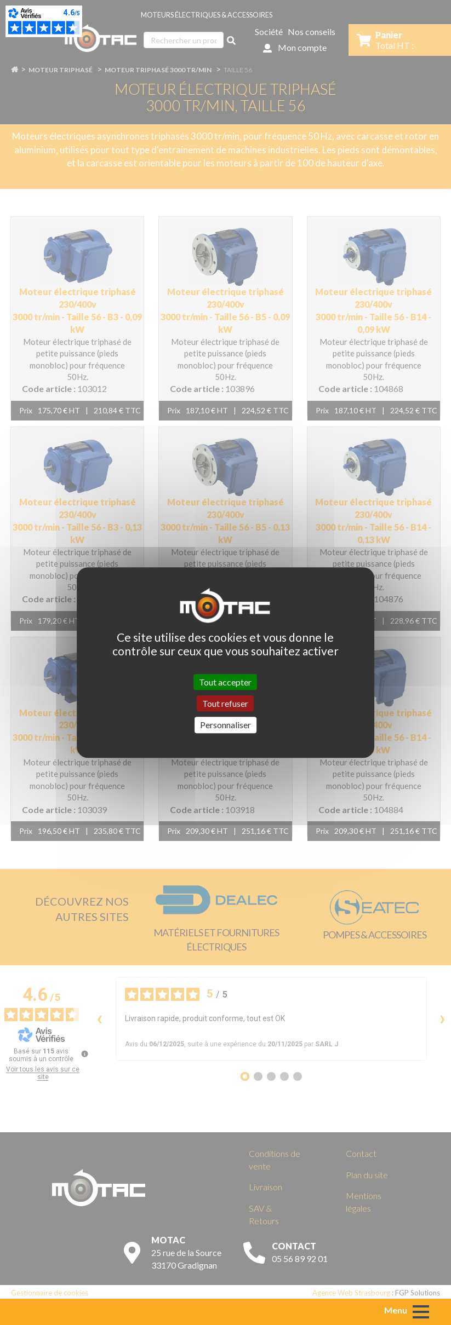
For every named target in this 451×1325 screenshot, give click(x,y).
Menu (395, 1310)
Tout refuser (225, 703)
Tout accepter (225, 682)
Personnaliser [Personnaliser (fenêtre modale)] (225, 725)
